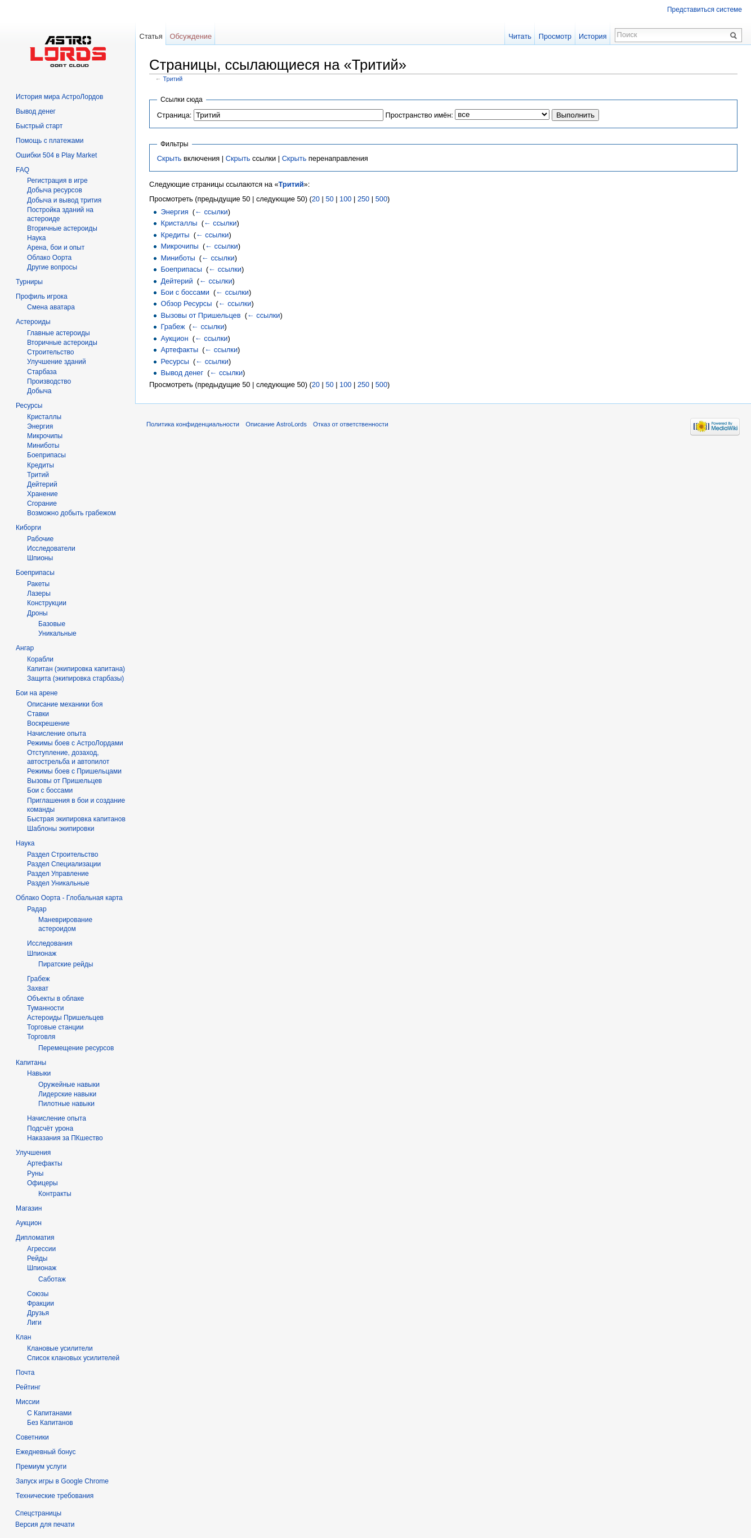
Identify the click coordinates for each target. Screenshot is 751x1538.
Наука (25, 843)
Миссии (27, 1402)
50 (329, 199)
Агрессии (41, 1249)
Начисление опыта (56, 733)
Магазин (29, 1208)
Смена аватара (51, 307)
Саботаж (52, 1279)
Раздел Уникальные (58, 883)
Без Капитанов (50, 1423)
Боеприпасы (181, 269)
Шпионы (40, 558)
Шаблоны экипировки (60, 829)
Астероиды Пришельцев (65, 1018)
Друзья (38, 1313)
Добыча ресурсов (54, 190)
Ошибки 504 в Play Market (56, 155)
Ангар (25, 648)
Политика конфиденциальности (192, 424)
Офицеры (42, 1183)
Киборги (28, 528)
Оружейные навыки (69, 1085)
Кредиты (174, 235)
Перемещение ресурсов (76, 1048)
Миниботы (177, 258)
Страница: (174, 115)
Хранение (42, 494)
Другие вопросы (52, 267)
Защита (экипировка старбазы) (75, 678)
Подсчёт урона (50, 1128)
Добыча (39, 391)
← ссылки (211, 212)
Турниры (29, 282)
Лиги (34, 1322)
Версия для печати (44, 1524)
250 (363, 199)
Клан (23, 1337)
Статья (150, 36)
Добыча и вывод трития (64, 200)
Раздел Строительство (63, 854)
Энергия (174, 212)
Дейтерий (176, 281)
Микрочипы (179, 246)
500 (381, 199)
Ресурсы (174, 361)
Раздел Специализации (64, 864)
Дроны (37, 613)
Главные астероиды (58, 333)
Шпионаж (41, 953)
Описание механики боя (64, 704)
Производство (49, 381)
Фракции (40, 1303)
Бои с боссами (184, 292)
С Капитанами (49, 1413)
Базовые (51, 624)
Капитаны (31, 1063)
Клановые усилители (60, 1348)
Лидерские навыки (67, 1094)
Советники (32, 1437)
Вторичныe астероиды (62, 228)
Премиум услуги (41, 1466)
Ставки (38, 714)
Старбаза (42, 372)
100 (345, 199)
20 (316, 199)
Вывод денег (181, 372)
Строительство (50, 352)
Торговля (41, 1037)
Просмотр (555, 36)
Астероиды (33, 322)
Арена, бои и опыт (55, 247)
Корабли (40, 659)
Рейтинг (28, 1387)
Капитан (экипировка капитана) (76, 669)
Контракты (54, 1194)
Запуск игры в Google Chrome (62, 1481)
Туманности (45, 1008)
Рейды (37, 1258)
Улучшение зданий (56, 362)
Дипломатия (35, 1238)
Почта (25, 1373)
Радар (37, 909)
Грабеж (172, 326)
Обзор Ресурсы (186, 303)
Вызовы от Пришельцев (200, 315)
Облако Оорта (49, 258)
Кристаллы (178, 223)
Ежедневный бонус (45, 1452)
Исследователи (51, 548)
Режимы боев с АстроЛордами (75, 743)
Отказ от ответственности (350, 424)
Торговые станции (55, 1027)
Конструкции (46, 603)
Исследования (49, 943)
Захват (37, 988)
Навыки (39, 1073)
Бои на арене (37, 693)
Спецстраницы (38, 1513)
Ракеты (38, 584)
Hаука (36, 238)
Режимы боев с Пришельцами (74, 771)
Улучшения (33, 1153)
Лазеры (39, 593)
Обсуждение (190, 36)
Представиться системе (704, 10)
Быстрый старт (39, 126)
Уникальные (57, 633)
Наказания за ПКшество (65, 1138)
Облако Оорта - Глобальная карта (69, 898)
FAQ (22, 170)
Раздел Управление (58, 874)
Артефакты (179, 349)
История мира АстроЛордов (59, 97)
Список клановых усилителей (73, 1358)
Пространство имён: (419, 115)
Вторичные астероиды (62, 343)
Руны (35, 1173)
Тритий (173, 78)
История (593, 36)
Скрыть (169, 158)
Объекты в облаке (55, 998)
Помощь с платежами (49, 141)
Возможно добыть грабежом (71, 513)
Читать (519, 36)
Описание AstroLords (276, 424)
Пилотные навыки (66, 1104)
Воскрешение (48, 723)
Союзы (37, 1294)
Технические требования (54, 1496)
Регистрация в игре (57, 181)
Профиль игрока (42, 296)
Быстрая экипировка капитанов (76, 819)
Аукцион (174, 338)
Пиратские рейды (65, 964)
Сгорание (42, 503)
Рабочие (40, 539)
